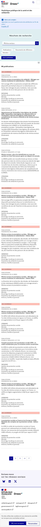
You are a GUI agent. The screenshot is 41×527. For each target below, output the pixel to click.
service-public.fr (6, 510)
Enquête (4, 26)
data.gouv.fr (31, 503)
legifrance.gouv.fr (21, 506)
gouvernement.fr (6, 506)
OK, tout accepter (17, 523)
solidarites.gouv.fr (7, 503)
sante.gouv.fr (20, 503)
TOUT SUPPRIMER (8, 58)
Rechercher (33, 2)
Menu (38, 2)
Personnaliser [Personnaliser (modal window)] (32, 523)
